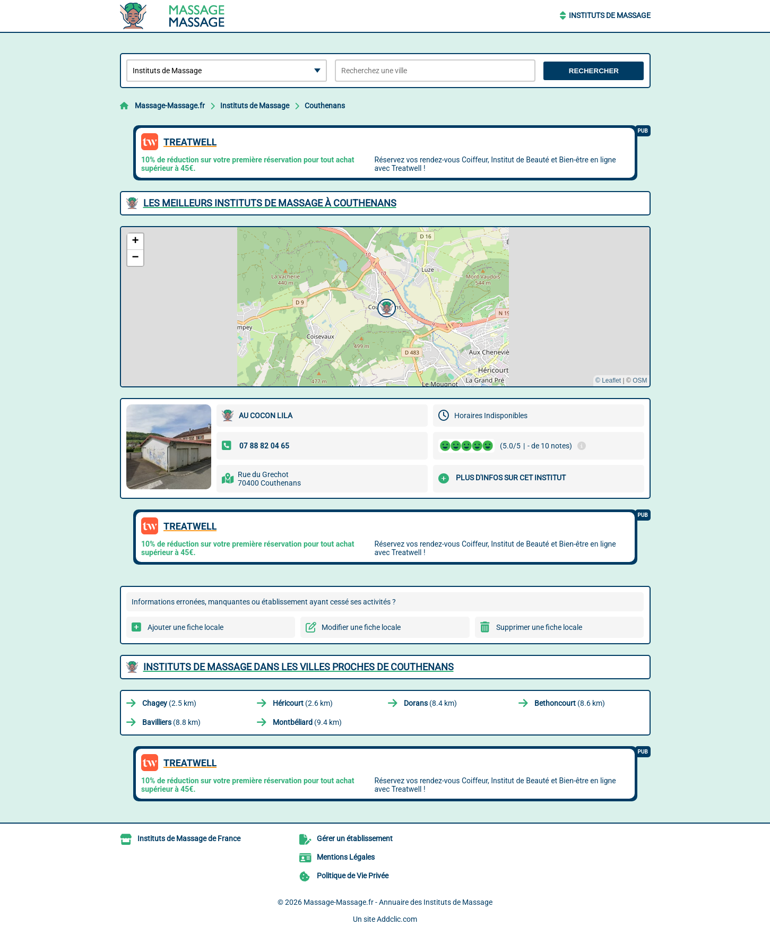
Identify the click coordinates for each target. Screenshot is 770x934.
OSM (640, 380)
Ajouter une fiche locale (185, 627)
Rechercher (594, 71)
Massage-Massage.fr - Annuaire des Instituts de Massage (398, 902)
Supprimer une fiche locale (539, 627)
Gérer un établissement (355, 838)
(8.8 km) (171, 722)
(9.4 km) (307, 722)
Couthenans (325, 105)
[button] (385, 307)
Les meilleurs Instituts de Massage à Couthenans (269, 203)
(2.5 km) (169, 703)
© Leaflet (608, 380)
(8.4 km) (430, 703)
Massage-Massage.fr (170, 105)
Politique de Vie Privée (352, 875)
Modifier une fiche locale (361, 627)
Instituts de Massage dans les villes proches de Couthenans (298, 666)
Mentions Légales (346, 857)
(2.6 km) (303, 703)
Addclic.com (397, 919)
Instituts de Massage (610, 15)
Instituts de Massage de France (188, 838)
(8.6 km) (569, 703)
